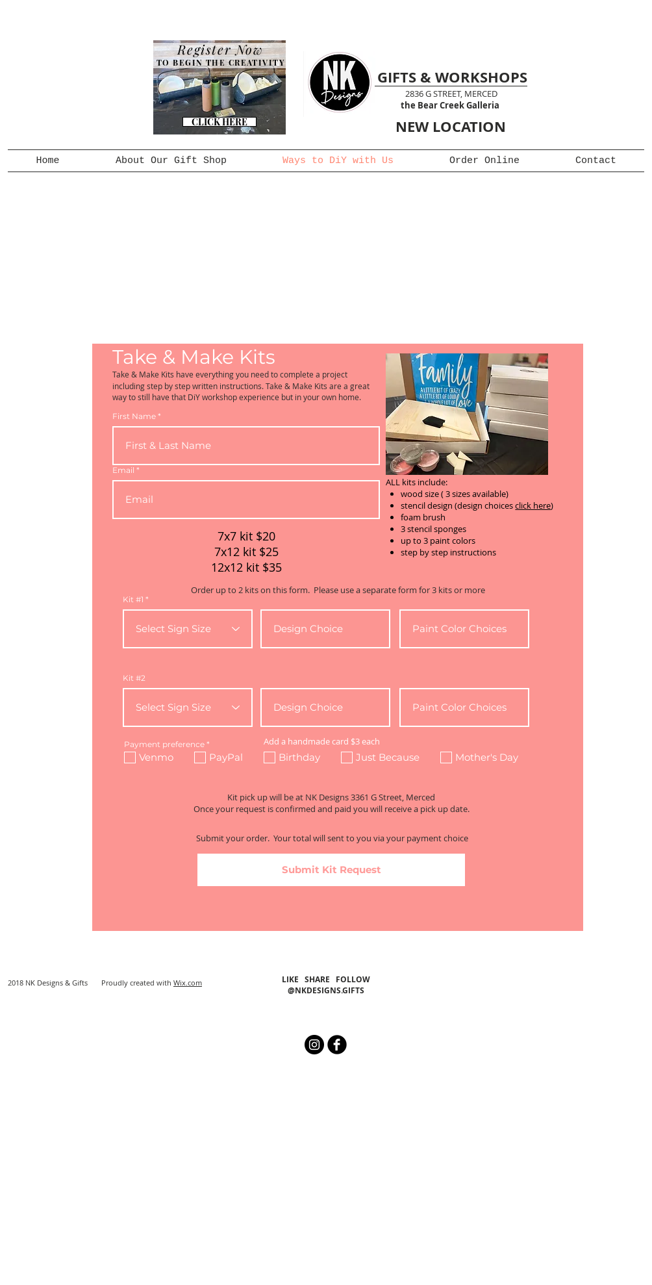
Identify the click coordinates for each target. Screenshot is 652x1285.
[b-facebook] (337, 1044)
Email (123, 470)
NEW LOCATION (450, 126)
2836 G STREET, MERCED (451, 93)
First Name (134, 416)
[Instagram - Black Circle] (314, 1044)
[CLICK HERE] (219, 122)
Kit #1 (133, 600)
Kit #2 (134, 678)
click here (533, 505)
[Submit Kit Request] (331, 870)
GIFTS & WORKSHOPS (452, 77)
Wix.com (187, 982)
